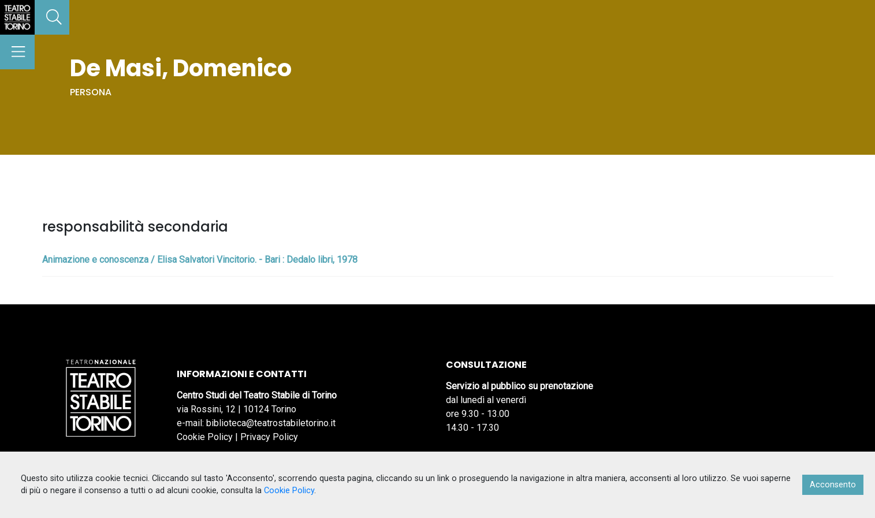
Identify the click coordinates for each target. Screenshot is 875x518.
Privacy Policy (269, 436)
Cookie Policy (205, 436)
